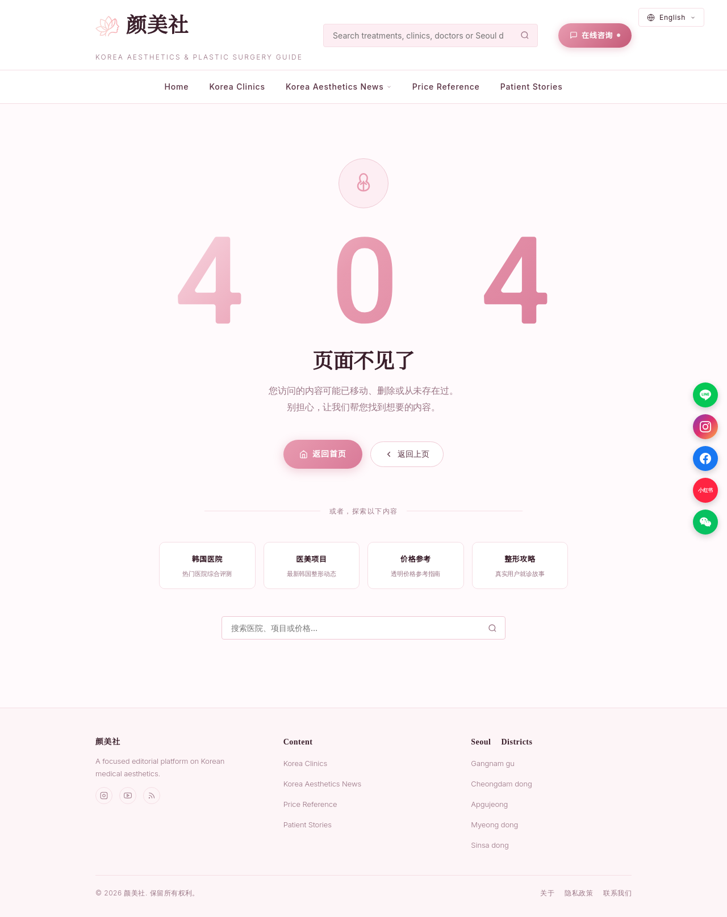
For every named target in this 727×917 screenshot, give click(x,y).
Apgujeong (489, 804)
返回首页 (322, 453)
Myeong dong (494, 824)
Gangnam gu (493, 763)
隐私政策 (579, 893)
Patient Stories (531, 86)
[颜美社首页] (142, 26)
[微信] (705, 522)
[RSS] (151, 795)
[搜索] (430, 35)
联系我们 (617, 893)
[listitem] (207, 565)
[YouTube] (127, 795)
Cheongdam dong (501, 783)
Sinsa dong (489, 844)
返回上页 (407, 453)
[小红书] (705, 490)
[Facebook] (705, 458)
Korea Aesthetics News (322, 783)
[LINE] (705, 394)
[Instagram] (705, 426)
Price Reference (446, 86)
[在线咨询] (595, 35)
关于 (547, 893)
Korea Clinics (237, 86)
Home (176, 86)
